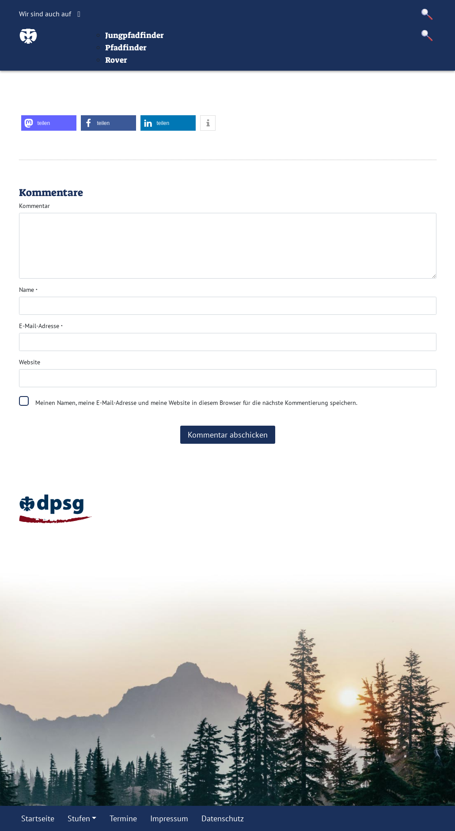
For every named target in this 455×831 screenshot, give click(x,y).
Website (29, 362)
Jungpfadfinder (188, 66)
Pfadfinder (180, 78)
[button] (427, 14)
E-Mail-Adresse (41, 326)
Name (28, 290)
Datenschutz (352, 41)
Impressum (298, 41)
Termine (252, 41)
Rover (170, 91)
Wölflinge (187, 54)
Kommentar (34, 206)
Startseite (123, 41)
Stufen (163, 41)
